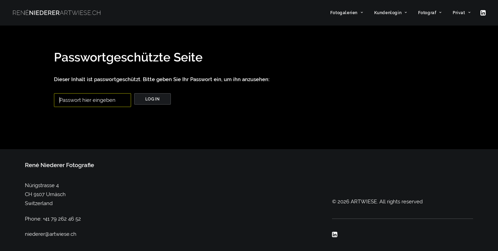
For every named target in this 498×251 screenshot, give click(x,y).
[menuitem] (346, 13)
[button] (482, 13)
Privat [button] (461, 12)
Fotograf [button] (430, 12)
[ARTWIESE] (56, 12)
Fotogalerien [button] (346, 12)
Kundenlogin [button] (390, 12)
